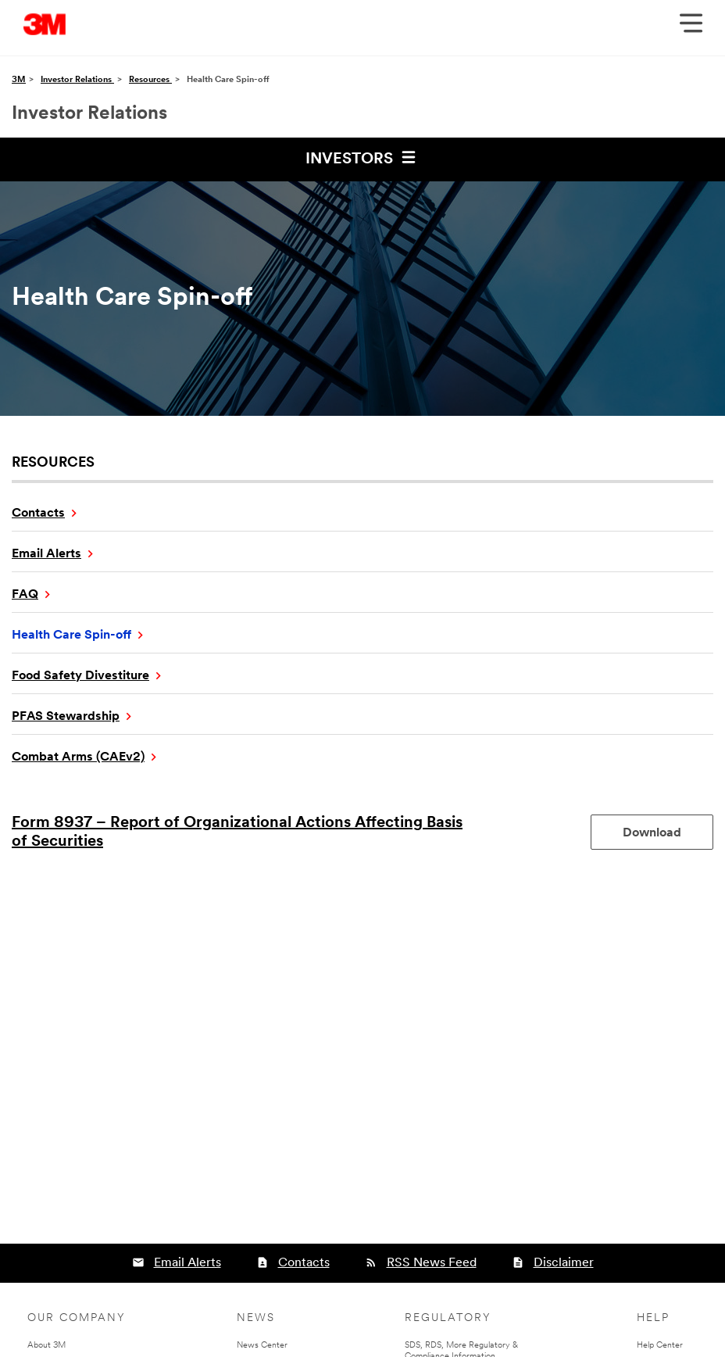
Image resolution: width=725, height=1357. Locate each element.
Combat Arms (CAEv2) (78, 757)
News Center (262, 1345)
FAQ (25, 595)
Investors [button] (362, 157)
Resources (150, 80)
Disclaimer (564, 1263)
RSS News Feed (432, 1263)
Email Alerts (46, 554)
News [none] (256, 1318)
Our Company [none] (76, 1318)
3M (19, 80)
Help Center (660, 1345)
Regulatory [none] (448, 1318)
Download (668, 833)
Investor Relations (77, 80)
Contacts (38, 513)
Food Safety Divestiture (80, 676)
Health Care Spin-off (71, 635)
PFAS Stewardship (66, 717)
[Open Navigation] (691, 28)
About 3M (46, 1345)
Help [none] (653, 1318)
